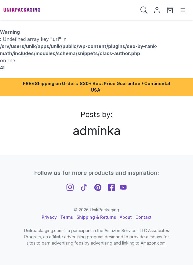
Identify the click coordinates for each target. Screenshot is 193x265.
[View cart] (170, 10)
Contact (143, 217)
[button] (144, 10)
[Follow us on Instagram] (70, 186)
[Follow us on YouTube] (123, 186)
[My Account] (157, 10)
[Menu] (183, 10)
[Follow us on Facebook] (111, 186)
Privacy (49, 217)
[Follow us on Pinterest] (97, 186)
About (126, 217)
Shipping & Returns (96, 217)
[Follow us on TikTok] (83, 186)
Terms (66, 217)
